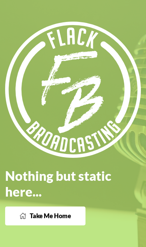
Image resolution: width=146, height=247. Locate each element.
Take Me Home (45, 216)
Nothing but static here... (58, 183)
